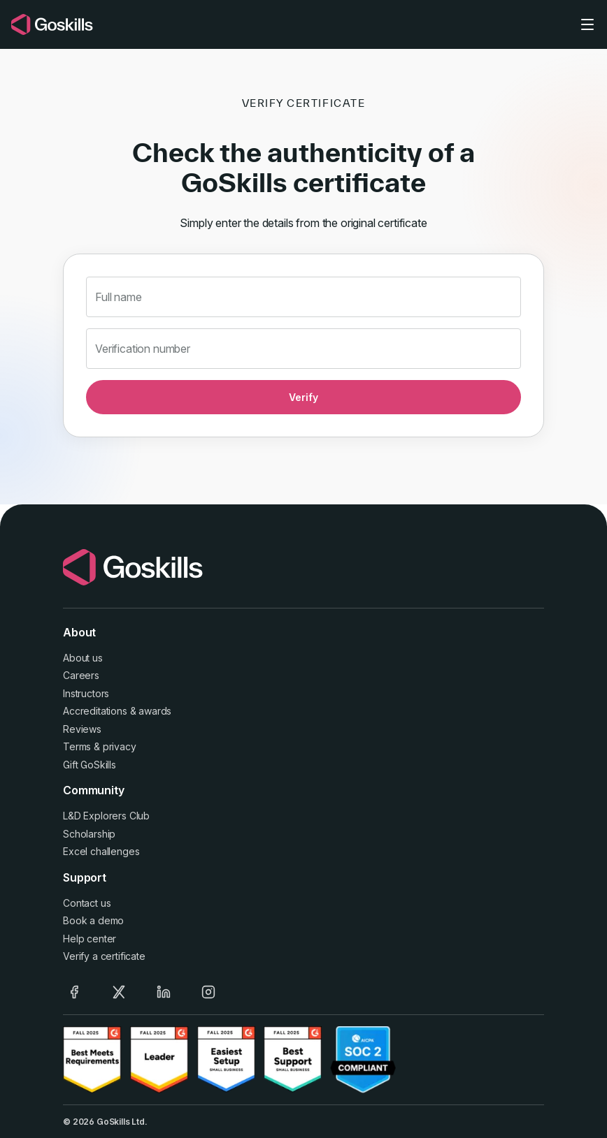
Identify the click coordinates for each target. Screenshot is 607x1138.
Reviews (82, 729)
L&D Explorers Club (106, 816)
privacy (119, 746)
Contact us (86, 903)
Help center (89, 938)
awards (154, 711)
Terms (77, 746)
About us (83, 658)
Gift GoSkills (89, 765)
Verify (303, 397)
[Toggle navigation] (587, 24)
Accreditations (95, 711)
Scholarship (89, 834)
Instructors (86, 693)
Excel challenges (101, 851)
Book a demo (93, 920)
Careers (81, 675)
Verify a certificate (104, 956)
